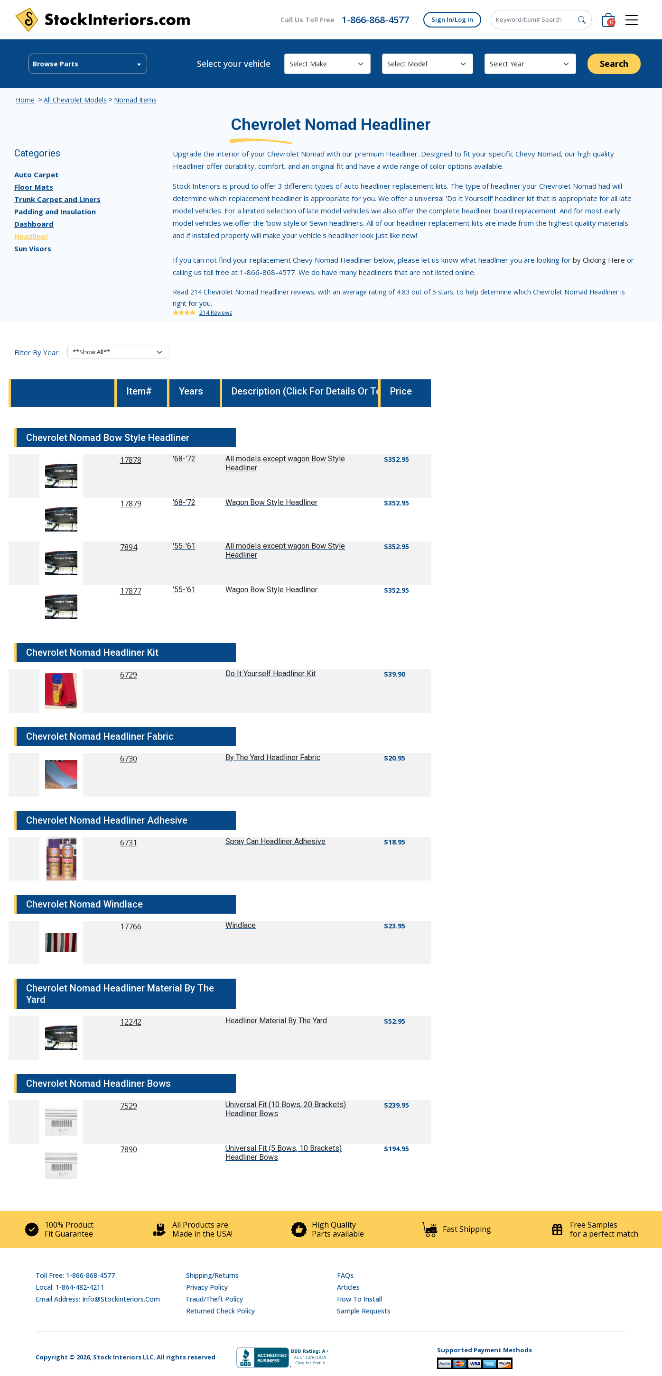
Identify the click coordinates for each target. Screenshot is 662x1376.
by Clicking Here (599, 260)
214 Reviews (215, 313)
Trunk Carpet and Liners (57, 199)
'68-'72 (184, 458)
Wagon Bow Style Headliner (271, 502)
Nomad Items (135, 99)
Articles (348, 1287)
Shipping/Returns (212, 1275)
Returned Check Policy (220, 1310)
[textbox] (88, 64)
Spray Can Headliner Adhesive (275, 841)
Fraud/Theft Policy (214, 1298)
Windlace (240, 925)
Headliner (31, 236)
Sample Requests (364, 1310)
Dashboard (34, 224)
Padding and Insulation (55, 211)
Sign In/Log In (452, 19)
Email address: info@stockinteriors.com (98, 1298)
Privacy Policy (207, 1287)
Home (25, 99)
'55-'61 (184, 545)
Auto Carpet (36, 174)
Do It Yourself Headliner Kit (270, 673)
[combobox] (87, 64)
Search (614, 63)
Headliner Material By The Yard (276, 1020)
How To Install (359, 1298)
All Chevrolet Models (75, 99)
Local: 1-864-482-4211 (70, 1287)
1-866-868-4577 (375, 19)
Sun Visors (32, 248)
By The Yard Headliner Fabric (272, 757)
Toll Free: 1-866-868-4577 (75, 1275)
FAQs (345, 1275)
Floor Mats (33, 187)
